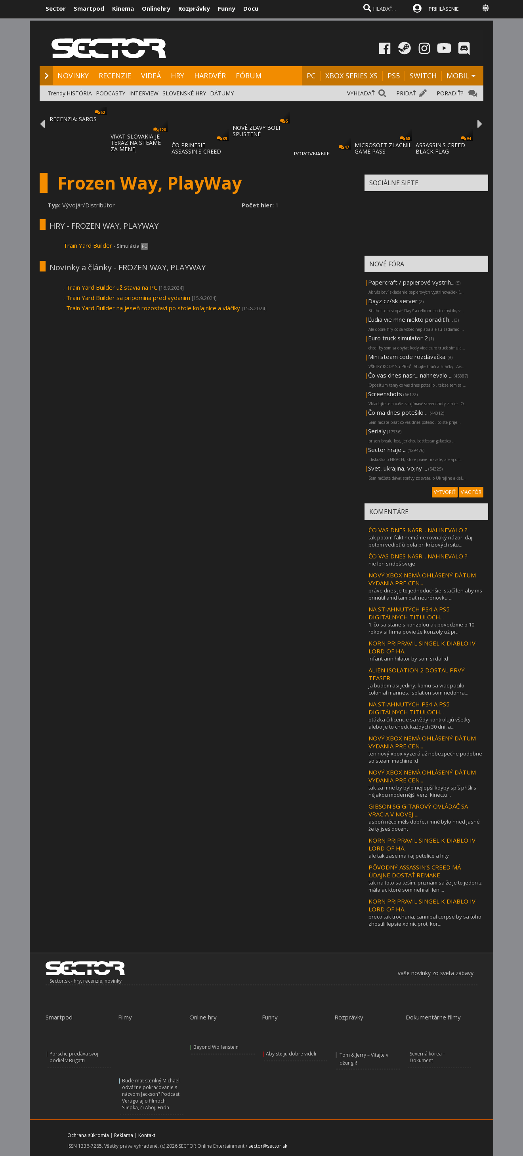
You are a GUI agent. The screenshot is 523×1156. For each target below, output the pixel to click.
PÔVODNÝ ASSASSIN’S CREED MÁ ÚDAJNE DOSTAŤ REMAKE (414, 871)
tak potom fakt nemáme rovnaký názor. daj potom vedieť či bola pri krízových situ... (420, 541)
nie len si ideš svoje (391, 563)
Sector (56, 8)
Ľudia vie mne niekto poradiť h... (410, 319)
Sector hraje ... (387, 450)
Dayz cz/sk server (393, 301)
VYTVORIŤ (445, 492)
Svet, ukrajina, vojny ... (397, 468)
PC (311, 75)
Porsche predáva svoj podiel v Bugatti (74, 1057)
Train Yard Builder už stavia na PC (111, 287)
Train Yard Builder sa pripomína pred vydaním (128, 298)
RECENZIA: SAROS (73, 119)
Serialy (377, 431)
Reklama (123, 1135)
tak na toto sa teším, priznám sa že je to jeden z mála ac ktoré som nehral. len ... (425, 886)
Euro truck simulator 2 (398, 338)
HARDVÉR (210, 75)
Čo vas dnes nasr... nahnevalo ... (410, 375)
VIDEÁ (151, 75)
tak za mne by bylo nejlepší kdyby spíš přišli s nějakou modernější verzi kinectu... (422, 791)
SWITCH (423, 75)
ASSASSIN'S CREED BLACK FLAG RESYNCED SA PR (440, 151)
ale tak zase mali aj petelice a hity (408, 855)
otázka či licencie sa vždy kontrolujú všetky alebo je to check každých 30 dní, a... (419, 723)
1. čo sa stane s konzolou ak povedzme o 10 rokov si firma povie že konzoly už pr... (421, 628)
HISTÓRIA (79, 93)
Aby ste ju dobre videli (291, 1053)
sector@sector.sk (267, 1146)
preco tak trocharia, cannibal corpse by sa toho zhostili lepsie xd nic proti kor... (424, 920)
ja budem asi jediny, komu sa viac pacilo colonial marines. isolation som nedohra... (418, 689)
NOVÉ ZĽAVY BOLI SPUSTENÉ (256, 131)
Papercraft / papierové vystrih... (411, 282)
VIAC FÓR (471, 492)
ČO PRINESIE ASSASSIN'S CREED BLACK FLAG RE (196, 151)
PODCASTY (110, 93)
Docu (250, 8)
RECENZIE (115, 75)
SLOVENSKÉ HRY (184, 93)
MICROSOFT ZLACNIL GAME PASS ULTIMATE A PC (383, 151)
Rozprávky (194, 8)
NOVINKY (73, 75)
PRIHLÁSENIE (444, 8)
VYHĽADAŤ (361, 93)
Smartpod (89, 8)
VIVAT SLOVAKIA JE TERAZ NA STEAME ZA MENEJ (136, 143)
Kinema (123, 8)
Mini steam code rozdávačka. (407, 357)
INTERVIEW (143, 93)
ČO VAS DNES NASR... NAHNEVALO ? (418, 530)
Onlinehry (156, 8)
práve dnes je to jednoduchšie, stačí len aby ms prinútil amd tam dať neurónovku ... (425, 594)
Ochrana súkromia (88, 1135)
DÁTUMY (222, 93)
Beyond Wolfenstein (216, 1047)
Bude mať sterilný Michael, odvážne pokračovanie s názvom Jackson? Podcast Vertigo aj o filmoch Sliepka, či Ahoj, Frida (151, 1094)
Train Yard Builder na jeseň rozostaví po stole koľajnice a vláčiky (153, 308)
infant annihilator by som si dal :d (408, 658)
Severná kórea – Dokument (427, 1057)
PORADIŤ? (450, 93)
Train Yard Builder (88, 245)
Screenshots (385, 394)
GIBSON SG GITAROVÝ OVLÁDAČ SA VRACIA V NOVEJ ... (418, 810)
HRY (177, 75)
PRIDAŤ (406, 93)
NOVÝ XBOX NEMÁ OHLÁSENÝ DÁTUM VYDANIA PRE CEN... (422, 579)
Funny (226, 8)
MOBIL (458, 75)
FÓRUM (249, 75)
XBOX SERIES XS (351, 75)
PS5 (393, 75)
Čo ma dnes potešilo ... (398, 412)
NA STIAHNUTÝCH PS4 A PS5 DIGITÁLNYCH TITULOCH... (409, 613)
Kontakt (146, 1135)
